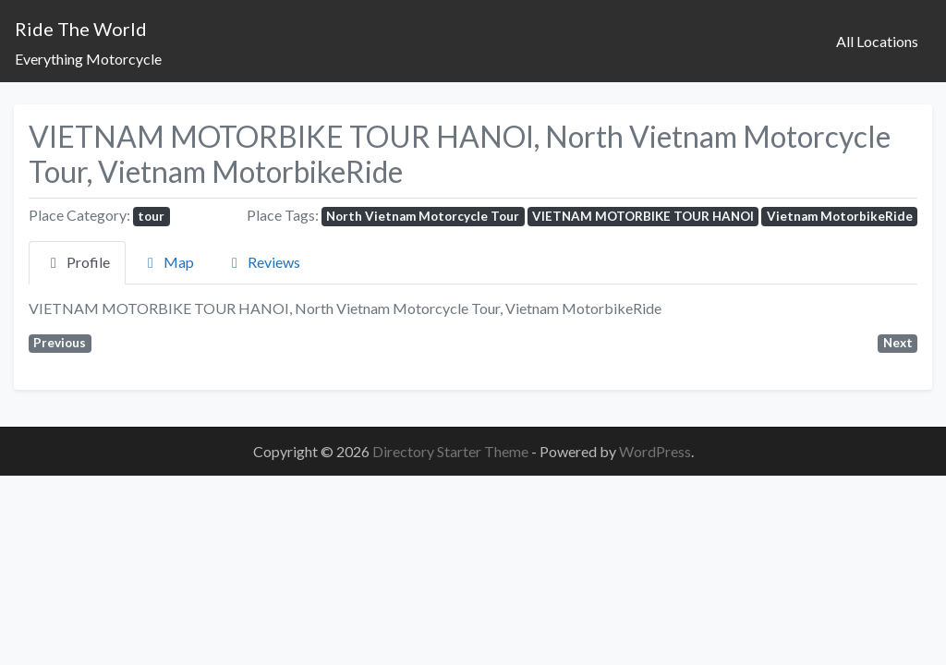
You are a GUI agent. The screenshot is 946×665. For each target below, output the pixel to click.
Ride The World (81, 29)
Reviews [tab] (262, 262)
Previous (59, 342)
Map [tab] (167, 262)
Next (898, 342)
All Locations (877, 41)
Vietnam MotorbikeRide (840, 216)
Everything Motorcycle (88, 58)
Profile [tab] (77, 262)
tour (151, 216)
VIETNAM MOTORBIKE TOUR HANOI (643, 216)
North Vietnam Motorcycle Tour (422, 216)
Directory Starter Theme (451, 451)
